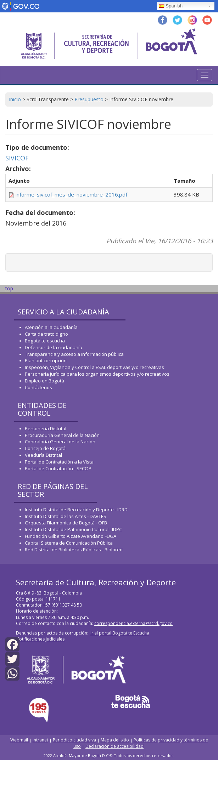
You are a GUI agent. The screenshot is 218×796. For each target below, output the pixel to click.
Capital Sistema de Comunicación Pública (69, 543)
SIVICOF (17, 158)
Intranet (40, 740)
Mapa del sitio (115, 740)
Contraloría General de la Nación (60, 441)
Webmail (19, 740)
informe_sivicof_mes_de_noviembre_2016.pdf (71, 194)
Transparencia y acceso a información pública (74, 354)
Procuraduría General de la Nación (62, 435)
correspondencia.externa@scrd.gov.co (133, 623)
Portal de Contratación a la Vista (59, 462)
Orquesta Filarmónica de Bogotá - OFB (66, 522)
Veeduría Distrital (43, 455)
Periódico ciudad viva (74, 740)
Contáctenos (38, 387)
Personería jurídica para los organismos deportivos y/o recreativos (97, 374)
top (9, 288)
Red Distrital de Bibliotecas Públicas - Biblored (74, 549)
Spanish (171, 6)
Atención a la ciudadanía (51, 327)
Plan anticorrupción (46, 360)
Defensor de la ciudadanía (53, 347)
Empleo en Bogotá (44, 380)
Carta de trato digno (46, 334)
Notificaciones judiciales (40, 639)
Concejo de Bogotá (45, 448)
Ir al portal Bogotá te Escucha (119, 633)
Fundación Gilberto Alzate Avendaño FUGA (70, 536)
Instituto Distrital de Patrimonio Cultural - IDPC (73, 529)
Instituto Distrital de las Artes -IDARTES (66, 516)
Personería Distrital (45, 428)
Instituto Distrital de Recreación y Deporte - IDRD (76, 509)
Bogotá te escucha (45, 340)
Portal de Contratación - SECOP (58, 468)
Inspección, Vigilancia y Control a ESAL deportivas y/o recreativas (94, 367)
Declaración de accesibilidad (114, 746)
